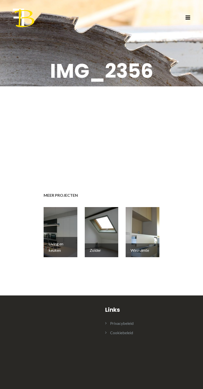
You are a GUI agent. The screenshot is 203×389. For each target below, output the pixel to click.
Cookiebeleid (121, 332)
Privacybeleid (122, 323)
